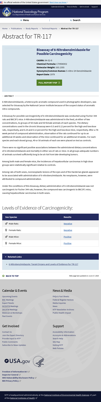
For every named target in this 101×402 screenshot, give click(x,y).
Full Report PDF (47, 82)
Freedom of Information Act (14, 371)
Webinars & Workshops (12, 312)
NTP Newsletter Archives (63, 309)
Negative (68, 223)
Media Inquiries (59, 303)
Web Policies (58, 348)
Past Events (7, 316)
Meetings (8, 299)
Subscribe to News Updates (14, 345)
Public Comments (10, 342)
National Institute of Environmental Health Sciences (66, 395)
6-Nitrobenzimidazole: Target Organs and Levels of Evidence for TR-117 (43, 264)
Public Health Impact (62, 312)
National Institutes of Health (22, 398)
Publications (16, 28)
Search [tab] (76, 20)
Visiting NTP (58, 345)
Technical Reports (49, 28)
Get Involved (84, 7)
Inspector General (10, 374)
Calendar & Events (57, 7)
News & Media (72, 7)
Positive (67, 236)
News (55, 306)
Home (4, 28)
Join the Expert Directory (13, 335)
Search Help (58, 338)
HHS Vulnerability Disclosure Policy (18, 377)
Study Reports (32, 28)
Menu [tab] (26, 20)
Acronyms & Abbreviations (64, 335)
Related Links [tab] (15, 256)
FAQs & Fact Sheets (61, 296)
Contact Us (7, 332)
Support (94, 7)
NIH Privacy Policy (10, 381)
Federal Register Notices (63, 299)
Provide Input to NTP (11, 338)
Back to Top (12, 276)
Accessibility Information (63, 332)
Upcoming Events (9, 296)
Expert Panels (8, 303)
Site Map (56, 342)
